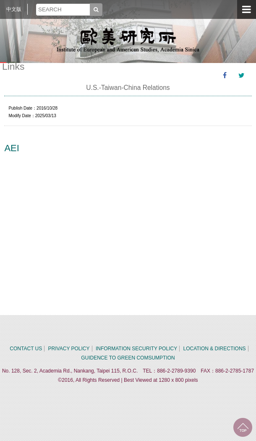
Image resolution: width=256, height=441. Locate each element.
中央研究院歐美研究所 (128, 40)
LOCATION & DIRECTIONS (214, 349)
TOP (242, 427)
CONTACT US (26, 349)
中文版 (13, 9)
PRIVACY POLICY (69, 349)
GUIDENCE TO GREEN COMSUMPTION (128, 358)
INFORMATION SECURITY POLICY (136, 349)
